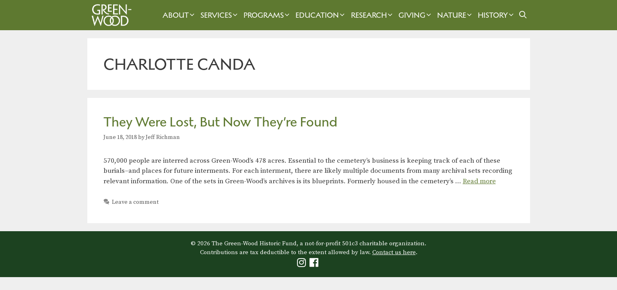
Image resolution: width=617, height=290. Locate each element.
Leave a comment (135, 202)
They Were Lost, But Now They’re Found (220, 122)
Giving (415, 15)
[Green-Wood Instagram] (302, 264)
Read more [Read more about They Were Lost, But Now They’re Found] (479, 181)
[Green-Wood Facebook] (315, 264)
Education (321, 15)
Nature (455, 15)
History (497, 15)
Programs (267, 15)
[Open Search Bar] (523, 15)
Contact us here (394, 252)
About (179, 15)
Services (219, 15)
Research (372, 15)
